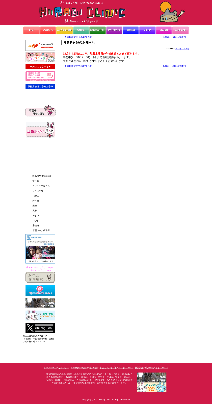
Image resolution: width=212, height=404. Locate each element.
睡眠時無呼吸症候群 (42, 175)
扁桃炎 (35, 225)
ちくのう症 (37, 190)
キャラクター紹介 (79, 367)
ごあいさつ (63, 367)
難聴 (34, 205)
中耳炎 (35, 180)
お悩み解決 (36, 147)
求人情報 (149, 367)
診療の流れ (36, 152)
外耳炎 (35, 200)
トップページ (50, 367)
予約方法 (35, 163)
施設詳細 (139, 367)
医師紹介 (93, 367)
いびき (35, 220)
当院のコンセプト (108, 367)
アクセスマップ (125, 367)
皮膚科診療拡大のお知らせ (76, 37)
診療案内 (35, 169)
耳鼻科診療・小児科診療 (42, 95)
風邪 (34, 210)
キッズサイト (161, 367)
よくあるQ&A (37, 158)
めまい (35, 215)
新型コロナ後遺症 (41, 230)
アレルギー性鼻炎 (41, 185)
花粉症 (35, 195)
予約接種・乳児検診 (40, 100)
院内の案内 (36, 141)
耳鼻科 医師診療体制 (176, 37)
